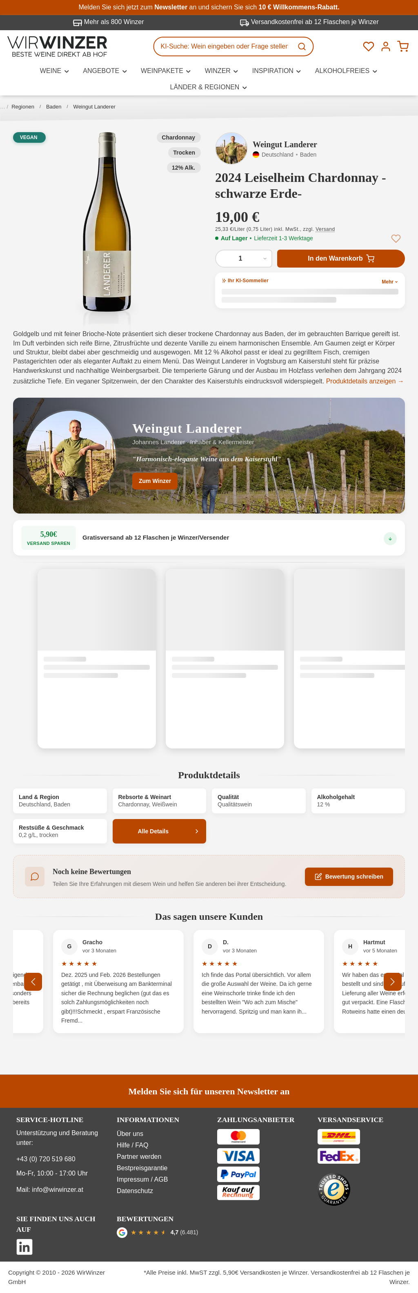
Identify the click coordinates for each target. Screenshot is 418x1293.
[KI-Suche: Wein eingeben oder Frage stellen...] (223, 46)
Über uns (130, 1133)
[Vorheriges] (33, 982)
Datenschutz (135, 1190)
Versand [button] (325, 229)
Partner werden (139, 1156)
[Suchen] (303, 46)
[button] (107, 222)
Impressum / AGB (142, 1179)
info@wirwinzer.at (57, 1189)
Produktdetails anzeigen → (365, 381)
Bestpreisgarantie (142, 1168)
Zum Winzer (155, 481)
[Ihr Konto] (386, 46)
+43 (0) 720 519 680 (46, 1159)
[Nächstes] (393, 982)
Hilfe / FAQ (132, 1145)
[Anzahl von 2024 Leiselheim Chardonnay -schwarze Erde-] (243, 259)
